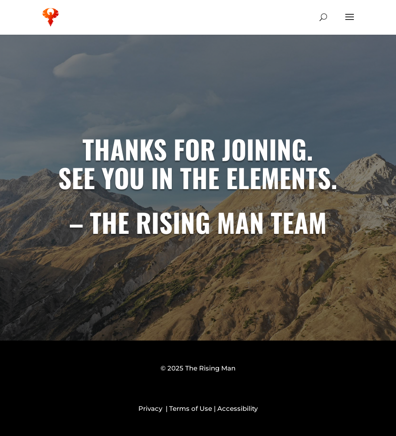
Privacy (152, 408)
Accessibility (237, 408)
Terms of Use (190, 408)
